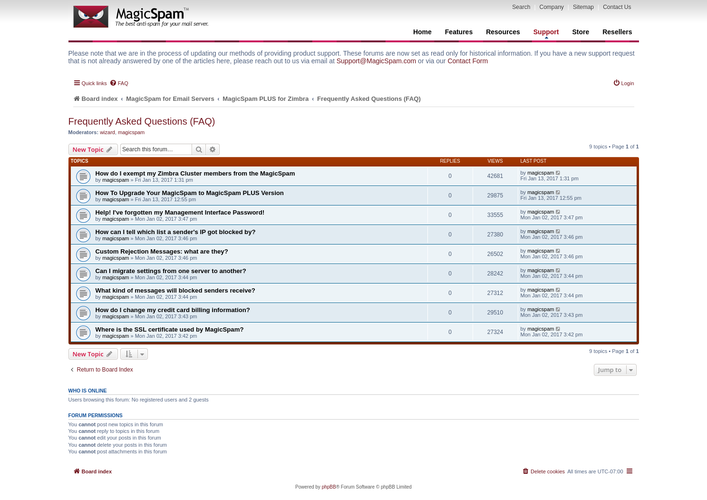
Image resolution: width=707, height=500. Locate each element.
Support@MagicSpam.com (376, 61)
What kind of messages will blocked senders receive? (175, 290)
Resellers (617, 32)
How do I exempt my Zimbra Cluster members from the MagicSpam (195, 173)
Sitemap (583, 7)
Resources (503, 32)
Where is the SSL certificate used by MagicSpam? (170, 329)
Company (552, 7)
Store (580, 32)
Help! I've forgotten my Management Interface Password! (180, 212)
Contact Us (617, 7)
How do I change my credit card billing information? (173, 310)
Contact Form (467, 61)
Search (521, 7)
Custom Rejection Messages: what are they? (162, 251)
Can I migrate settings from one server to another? (171, 271)
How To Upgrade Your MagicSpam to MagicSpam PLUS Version (190, 192)
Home (422, 32)
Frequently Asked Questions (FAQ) (141, 121)
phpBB (329, 487)
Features (459, 32)
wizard (107, 132)
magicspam (131, 132)
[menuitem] (118, 83)
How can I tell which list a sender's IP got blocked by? (176, 231)
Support (546, 33)
